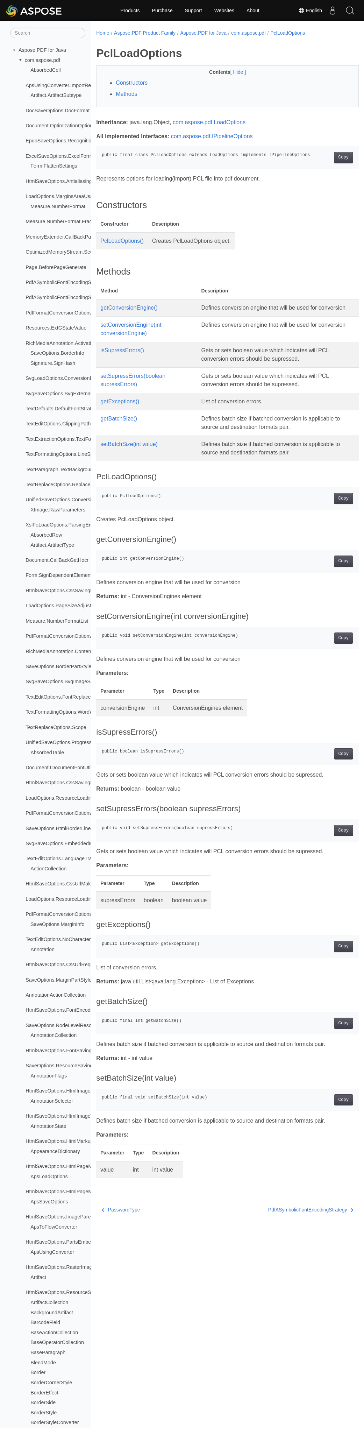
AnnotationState (48, 1126)
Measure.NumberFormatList (57, 621)
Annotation (42, 949)
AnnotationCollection (53, 1035)
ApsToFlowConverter (53, 1227)
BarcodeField (45, 1322)
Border (37, 1372)
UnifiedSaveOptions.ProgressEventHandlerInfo (78, 742)
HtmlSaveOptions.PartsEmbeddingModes (72, 1242)
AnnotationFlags (48, 1076)
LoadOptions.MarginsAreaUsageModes (70, 196)
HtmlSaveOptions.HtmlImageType (63, 1116)
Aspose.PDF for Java (42, 50)
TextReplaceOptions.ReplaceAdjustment (71, 484)
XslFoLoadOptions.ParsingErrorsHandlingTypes (79, 525)
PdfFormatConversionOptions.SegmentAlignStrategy (84, 914)
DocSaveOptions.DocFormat (58, 110)
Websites (224, 10)
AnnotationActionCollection (56, 995)
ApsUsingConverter (52, 1252)
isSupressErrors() (122, 359)
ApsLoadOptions (48, 1176)
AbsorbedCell (45, 70)
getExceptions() (119, 410)
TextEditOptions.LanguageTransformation (72, 858)
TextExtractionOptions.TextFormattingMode (74, 439)
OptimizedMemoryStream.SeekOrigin (67, 252)
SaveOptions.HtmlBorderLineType (64, 828)
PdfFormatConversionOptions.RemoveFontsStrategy (84, 813)
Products (130, 10)
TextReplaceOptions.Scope (56, 727)
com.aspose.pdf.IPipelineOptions (212, 136)
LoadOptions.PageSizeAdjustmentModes (71, 605)
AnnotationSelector (51, 1101)
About (253, 10)
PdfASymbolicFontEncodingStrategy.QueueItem (79, 282)
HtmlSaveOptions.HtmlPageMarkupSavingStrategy (82, 1191)
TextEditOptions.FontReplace (58, 697)
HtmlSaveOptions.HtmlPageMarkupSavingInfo (77, 1166)
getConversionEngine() (129, 308)
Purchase (162, 10)
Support (193, 10)
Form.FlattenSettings (53, 166)
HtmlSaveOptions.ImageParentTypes (67, 1217)
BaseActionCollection (54, 1332)
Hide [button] (229, 72)
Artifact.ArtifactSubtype (55, 95)
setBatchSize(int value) (129, 452)
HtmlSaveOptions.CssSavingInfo (62, 590)
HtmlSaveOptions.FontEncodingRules (68, 1010)
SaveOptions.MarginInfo (57, 924)
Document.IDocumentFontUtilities (63, 767)
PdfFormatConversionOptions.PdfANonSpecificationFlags (90, 313)
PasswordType (121, 1218)
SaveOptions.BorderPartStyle (58, 666)
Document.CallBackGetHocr (57, 560)
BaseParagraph (47, 1352)
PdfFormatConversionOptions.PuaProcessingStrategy (86, 636)
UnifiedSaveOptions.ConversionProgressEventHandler (87, 499)
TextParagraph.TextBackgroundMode (67, 469)
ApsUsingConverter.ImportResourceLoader (74, 85)
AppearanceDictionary (55, 1151)
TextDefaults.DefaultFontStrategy (62, 408)
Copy (325, 157)
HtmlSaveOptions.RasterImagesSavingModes (77, 1267)
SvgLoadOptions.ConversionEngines (67, 378)
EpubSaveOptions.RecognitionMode (66, 140)
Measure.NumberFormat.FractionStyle (68, 221)
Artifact (38, 1277)
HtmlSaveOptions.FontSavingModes (66, 1050)
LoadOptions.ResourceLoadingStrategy (70, 899)
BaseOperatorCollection (57, 1342)
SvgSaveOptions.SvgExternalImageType (71, 393)
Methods (126, 94)
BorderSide (43, 1402)
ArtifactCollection (49, 1302)
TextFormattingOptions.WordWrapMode (70, 712)
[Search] (47, 33)
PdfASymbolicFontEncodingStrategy (292, 1218)
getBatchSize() (118, 427)
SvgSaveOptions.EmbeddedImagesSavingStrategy (83, 843)
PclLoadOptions (288, 33)
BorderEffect (44, 1392)
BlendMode (43, 1362)
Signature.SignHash (52, 363)
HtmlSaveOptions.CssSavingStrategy (67, 782)
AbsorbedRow (46, 535)
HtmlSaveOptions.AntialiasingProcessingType (77, 181)
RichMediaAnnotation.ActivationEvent (67, 343)
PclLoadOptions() (122, 241)
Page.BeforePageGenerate (56, 267)
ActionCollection (48, 868)
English (310, 10)
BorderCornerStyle (51, 1382)
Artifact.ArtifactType (52, 545)
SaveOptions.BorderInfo (57, 353)
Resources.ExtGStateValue (56, 328)
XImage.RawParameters (57, 509)
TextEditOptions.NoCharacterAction (65, 939)
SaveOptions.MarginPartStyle (59, 980)
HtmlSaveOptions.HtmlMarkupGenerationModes (79, 1141)
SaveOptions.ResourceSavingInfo (63, 1065)
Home (102, 33)
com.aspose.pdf (42, 60)
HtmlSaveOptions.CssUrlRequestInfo (67, 964)
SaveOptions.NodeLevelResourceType (69, 1025)
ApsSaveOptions (49, 1201)
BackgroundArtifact (51, 1312)
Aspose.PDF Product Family (145, 33)
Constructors (132, 83)
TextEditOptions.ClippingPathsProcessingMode (78, 423)
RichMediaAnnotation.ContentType (64, 651)
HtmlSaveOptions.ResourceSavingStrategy (74, 1292)
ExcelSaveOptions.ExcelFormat (61, 156)
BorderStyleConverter (54, 1422)
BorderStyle (43, 1412)
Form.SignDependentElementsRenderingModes (79, 575)
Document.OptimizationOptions (60, 125)
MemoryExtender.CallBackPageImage (68, 237)
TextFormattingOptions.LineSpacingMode (72, 454)
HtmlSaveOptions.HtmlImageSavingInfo (70, 1091)
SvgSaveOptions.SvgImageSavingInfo (68, 681)
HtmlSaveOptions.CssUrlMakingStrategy (71, 883)
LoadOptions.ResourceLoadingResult (67, 798)
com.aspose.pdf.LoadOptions (209, 122)
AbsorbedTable (47, 752)
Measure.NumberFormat (57, 206)
